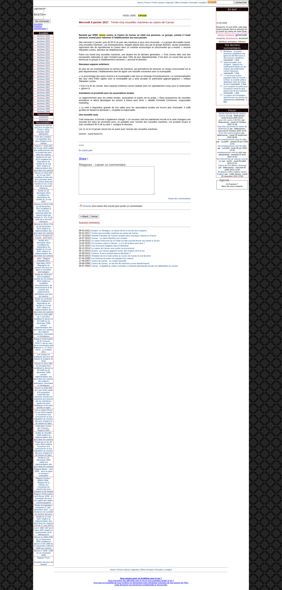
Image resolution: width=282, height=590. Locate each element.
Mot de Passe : (40, 14)
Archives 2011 (43, 76)
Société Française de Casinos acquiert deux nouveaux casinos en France (124, 241)
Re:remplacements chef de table (232, 139)
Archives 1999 (43, 109)
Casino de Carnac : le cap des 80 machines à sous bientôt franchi (120, 269)
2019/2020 (43, 120)
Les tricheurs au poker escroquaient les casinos (112, 264)
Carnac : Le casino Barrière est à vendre (109, 243)
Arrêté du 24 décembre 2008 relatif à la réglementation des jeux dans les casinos (43, 462)
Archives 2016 (43, 63)
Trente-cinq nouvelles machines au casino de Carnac (115, 238)
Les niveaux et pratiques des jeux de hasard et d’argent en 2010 (43, 357)
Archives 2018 (43, 57)
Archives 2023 (43, 44)
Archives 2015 (43, 65)
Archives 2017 (43, 60)
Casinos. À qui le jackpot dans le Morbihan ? (111, 259)
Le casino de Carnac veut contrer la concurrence (113, 254)
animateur (232, 41)
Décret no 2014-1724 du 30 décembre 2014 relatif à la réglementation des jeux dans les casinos (43, 228)
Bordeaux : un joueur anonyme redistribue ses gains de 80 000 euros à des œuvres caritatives (234, 54)
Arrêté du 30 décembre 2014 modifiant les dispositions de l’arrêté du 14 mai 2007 (43, 196)
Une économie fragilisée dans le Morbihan (110, 251)
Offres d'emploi (181, 2)
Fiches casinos (158, 2)
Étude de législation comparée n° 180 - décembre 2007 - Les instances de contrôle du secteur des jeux (43, 509)
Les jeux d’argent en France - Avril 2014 (43, 237)
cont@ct (202, 2)
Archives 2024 (43, 41)
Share (83, 158)
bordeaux (230, 35)
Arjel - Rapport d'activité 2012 (43, 259)
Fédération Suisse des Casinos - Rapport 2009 (44, 428)
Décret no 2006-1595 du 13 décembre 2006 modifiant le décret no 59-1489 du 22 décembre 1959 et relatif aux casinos (43, 542)
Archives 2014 (43, 68)
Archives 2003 (43, 98)
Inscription (38, 24)
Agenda (169, 2)
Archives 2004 (43, 95)
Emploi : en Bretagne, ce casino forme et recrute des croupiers (119, 236)
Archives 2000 (43, 106)
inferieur (242, 41)
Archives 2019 (43, 55)
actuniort (243, 38)
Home (140, 2)
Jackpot (221, 35)
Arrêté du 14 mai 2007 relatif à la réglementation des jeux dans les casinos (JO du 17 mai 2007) (43, 521)
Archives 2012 (43, 74)
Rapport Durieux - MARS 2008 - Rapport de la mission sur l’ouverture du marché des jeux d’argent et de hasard (43, 484)
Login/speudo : (40, 8)
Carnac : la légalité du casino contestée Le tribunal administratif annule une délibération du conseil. (135, 271)
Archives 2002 (43, 101)
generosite (241, 35)
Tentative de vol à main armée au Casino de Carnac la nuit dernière (121, 261)
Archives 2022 (43, 47)
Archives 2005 (43, 93)
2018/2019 (43, 117)
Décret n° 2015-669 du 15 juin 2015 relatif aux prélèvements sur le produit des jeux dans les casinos (43, 150)
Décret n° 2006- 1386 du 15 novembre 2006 (43, 553)
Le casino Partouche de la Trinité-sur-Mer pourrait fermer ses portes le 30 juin (126, 246)
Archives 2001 (43, 103)
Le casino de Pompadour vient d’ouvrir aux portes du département (235, 97)
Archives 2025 (43, 38)
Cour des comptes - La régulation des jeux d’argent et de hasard (43, 140)
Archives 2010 (43, 79)
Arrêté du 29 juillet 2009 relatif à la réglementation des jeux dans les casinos (43, 436)
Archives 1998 (43, 111)
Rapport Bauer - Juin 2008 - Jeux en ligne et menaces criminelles (43, 472)
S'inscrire (86, 211)
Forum (147, 2)
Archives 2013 (43, 71)
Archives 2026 (43, 36)
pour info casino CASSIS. (230, 120)
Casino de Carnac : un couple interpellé (109, 266)
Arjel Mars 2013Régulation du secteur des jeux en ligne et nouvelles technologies (43, 267)
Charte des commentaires (179, 204)
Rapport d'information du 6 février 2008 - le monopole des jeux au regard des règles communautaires (43, 498)
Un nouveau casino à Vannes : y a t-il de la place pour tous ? (118, 249)
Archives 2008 (43, 84)
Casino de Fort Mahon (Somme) (232, 165)
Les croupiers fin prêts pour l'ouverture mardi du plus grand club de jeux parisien (235, 88)
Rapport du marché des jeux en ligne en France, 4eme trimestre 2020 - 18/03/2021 (43, 129)
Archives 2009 (43, 82)
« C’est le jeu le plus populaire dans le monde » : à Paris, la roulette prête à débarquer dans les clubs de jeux (236, 79)
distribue (223, 41)
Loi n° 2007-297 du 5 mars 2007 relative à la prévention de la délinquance (43, 531)
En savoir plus (85, 150)
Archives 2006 (43, 90)
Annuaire (193, 2)
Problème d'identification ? (41, 27)
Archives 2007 (43, 87)
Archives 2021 (43, 49)
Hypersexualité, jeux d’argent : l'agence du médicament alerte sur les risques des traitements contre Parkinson (235, 66)
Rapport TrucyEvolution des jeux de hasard (43, 561)
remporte (220, 38)
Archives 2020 (43, 52)
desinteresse (232, 38)
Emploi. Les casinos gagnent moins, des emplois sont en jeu (118, 256)
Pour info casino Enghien (230, 133)
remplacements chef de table (230, 152)
